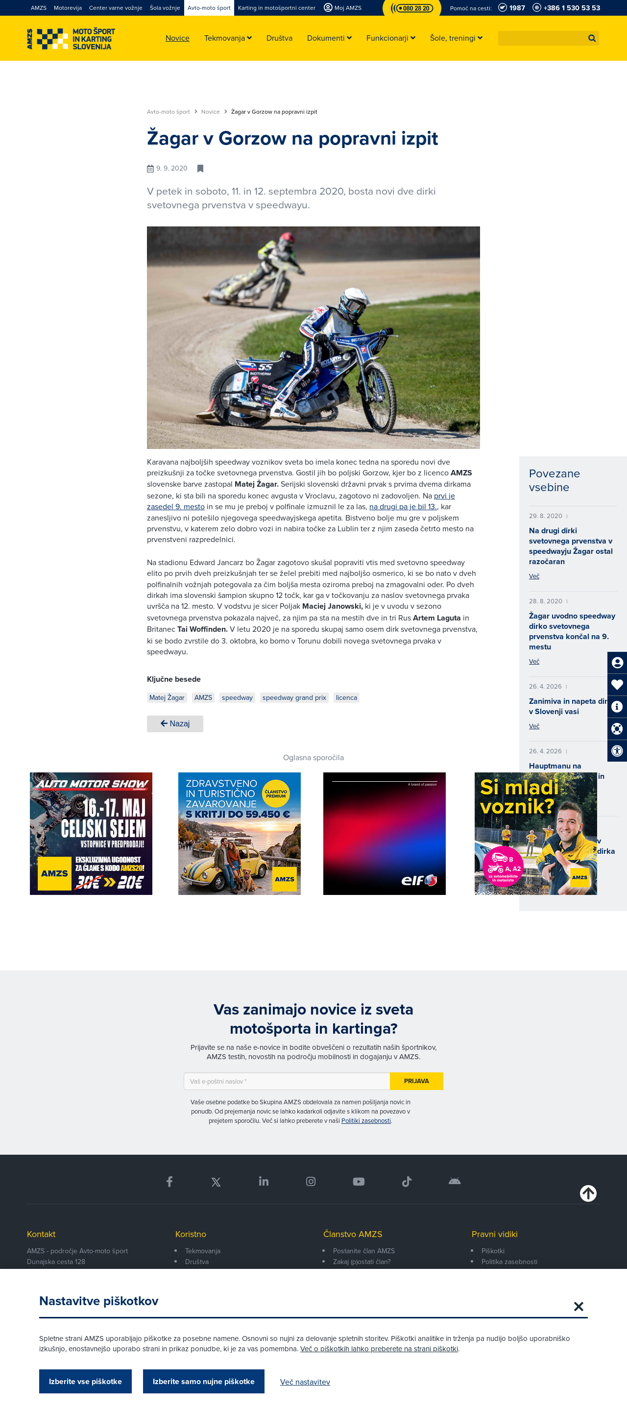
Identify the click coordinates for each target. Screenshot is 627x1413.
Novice (214, 111)
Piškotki (493, 1251)
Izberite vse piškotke (85, 1381)
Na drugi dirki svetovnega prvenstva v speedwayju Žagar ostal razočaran (571, 546)
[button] (592, 38)
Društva (197, 1261)
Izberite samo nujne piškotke (204, 1381)
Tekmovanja (202, 1251)
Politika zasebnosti (509, 1261)
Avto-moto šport (172, 111)
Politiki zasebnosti (366, 1120)
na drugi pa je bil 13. (403, 506)
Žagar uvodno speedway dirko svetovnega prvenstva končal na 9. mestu (572, 631)
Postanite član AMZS (364, 1251)
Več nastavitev (305, 1381)
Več (534, 575)
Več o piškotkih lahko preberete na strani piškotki (379, 1348)
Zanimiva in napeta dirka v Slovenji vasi (572, 706)
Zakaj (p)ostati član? (361, 1261)
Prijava (416, 1081)
